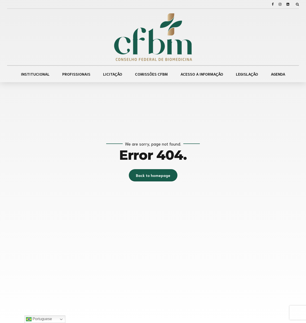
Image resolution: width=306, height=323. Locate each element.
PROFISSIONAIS (76, 73)
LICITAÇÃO (112, 73)
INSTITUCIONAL (35, 73)
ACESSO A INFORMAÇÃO (201, 73)
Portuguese (39, 319)
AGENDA (278, 73)
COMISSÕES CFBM (151, 73)
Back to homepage (153, 175)
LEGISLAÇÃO (247, 73)
